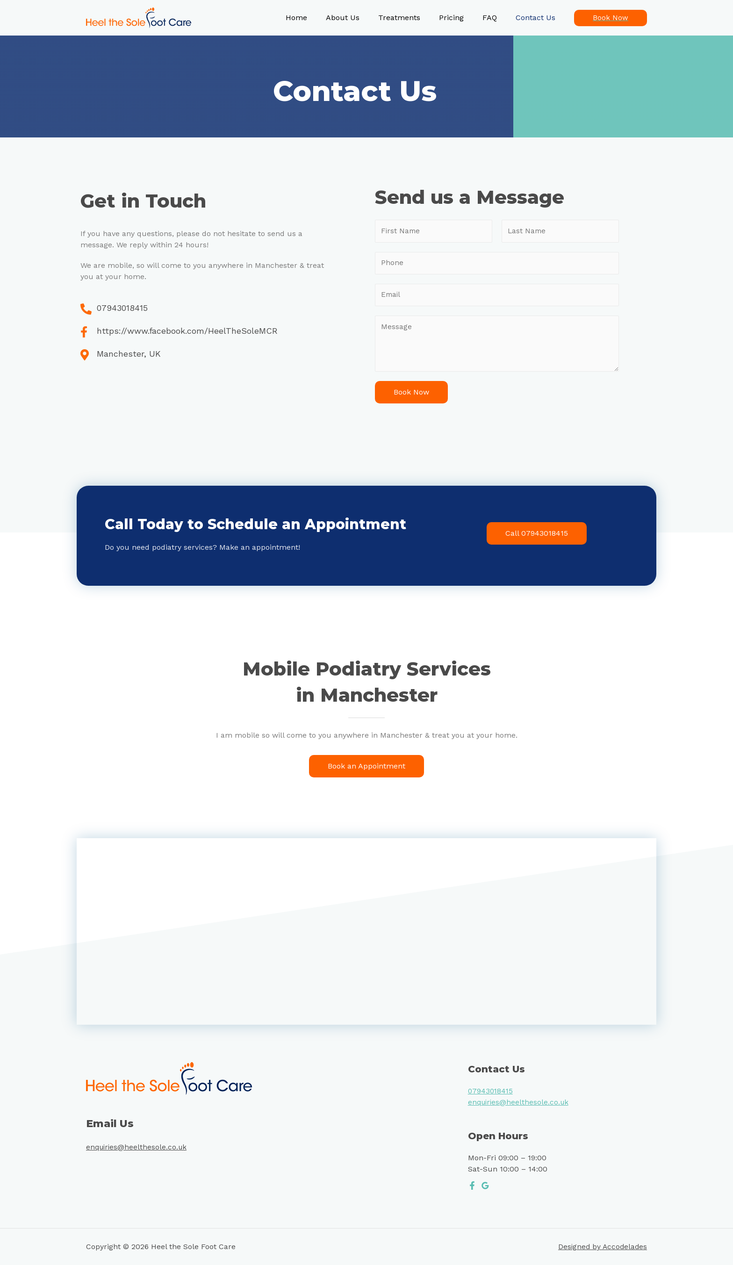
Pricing (460, 17)
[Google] (485, 1188)
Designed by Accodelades (601, 1249)
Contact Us (537, 17)
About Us (359, 17)
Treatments (412, 17)
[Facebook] (472, 1188)
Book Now (411, 394)
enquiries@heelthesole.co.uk (138, 1149)
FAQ (495, 17)
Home (317, 17)
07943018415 (491, 1093)
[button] (537, 536)
